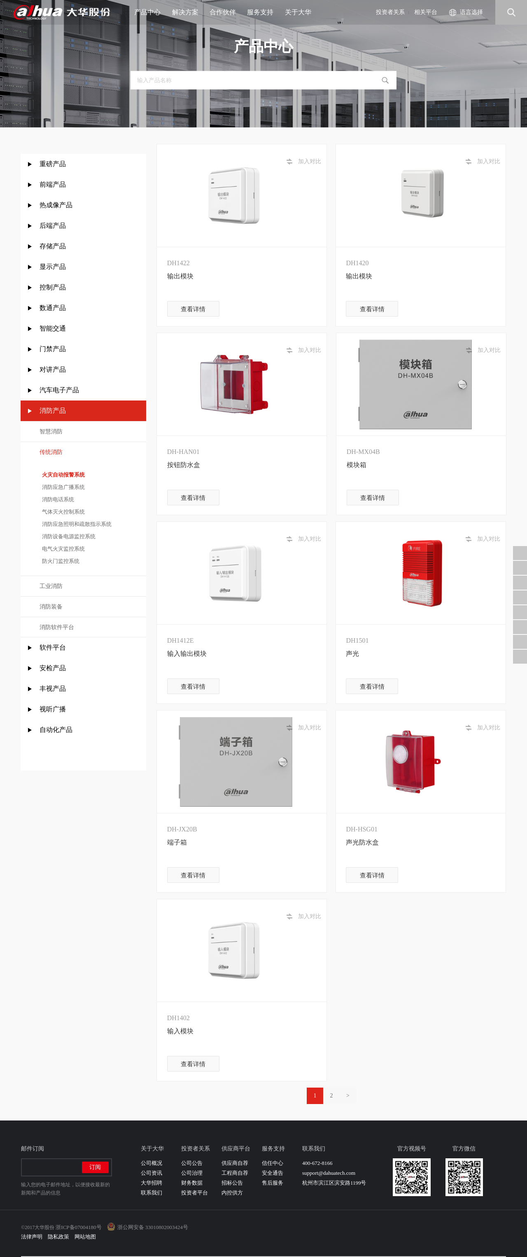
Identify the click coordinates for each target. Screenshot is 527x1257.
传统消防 (51, 452)
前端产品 (53, 184)
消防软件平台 (57, 627)
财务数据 (192, 1183)
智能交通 (53, 328)
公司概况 (151, 1163)
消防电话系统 (57, 499)
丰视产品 (53, 688)
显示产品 (53, 266)
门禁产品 (53, 348)
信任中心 (272, 1163)
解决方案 (188, 12)
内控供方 (232, 1193)
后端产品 (53, 225)
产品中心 (150, 12)
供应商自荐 (235, 1163)
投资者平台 (194, 1193)
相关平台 (425, 12)
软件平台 (53, 647)
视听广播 (53, 709)
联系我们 (151, 1193)
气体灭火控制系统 (62, 512)
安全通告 (272, 1173)
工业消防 (51, 586)
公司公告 (192, 1163)
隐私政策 (58, 1237)
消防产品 (53, 410)
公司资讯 (151, 1173)
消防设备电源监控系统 (68, 536)
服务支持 (263, 12)
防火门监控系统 (60, 561)
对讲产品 (53, 369)
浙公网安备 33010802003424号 (152, 1227)
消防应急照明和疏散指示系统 (76, 524)
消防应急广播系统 (62, 487)
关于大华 (301, 12)
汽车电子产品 (59, 390)
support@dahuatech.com (328, 1173)
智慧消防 (51, 431)
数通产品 (53, 307)
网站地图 (85, 1237)
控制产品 (54, 287)
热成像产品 (56, 204)
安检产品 (53, 667)
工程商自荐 (235, 1173)
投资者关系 (390, 12)
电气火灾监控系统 (62, 549)
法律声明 (31, 1237)
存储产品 (53, 246)
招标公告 (232, 1183)
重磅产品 (53, 163)
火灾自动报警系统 (62, 475)
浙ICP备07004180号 (78, 1227)
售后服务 (272, 1183)
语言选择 (471, 12)
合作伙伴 (226, 12)
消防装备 (51, 607)
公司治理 (192, 1173)
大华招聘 (151, 1183)
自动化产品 (56, 729)
